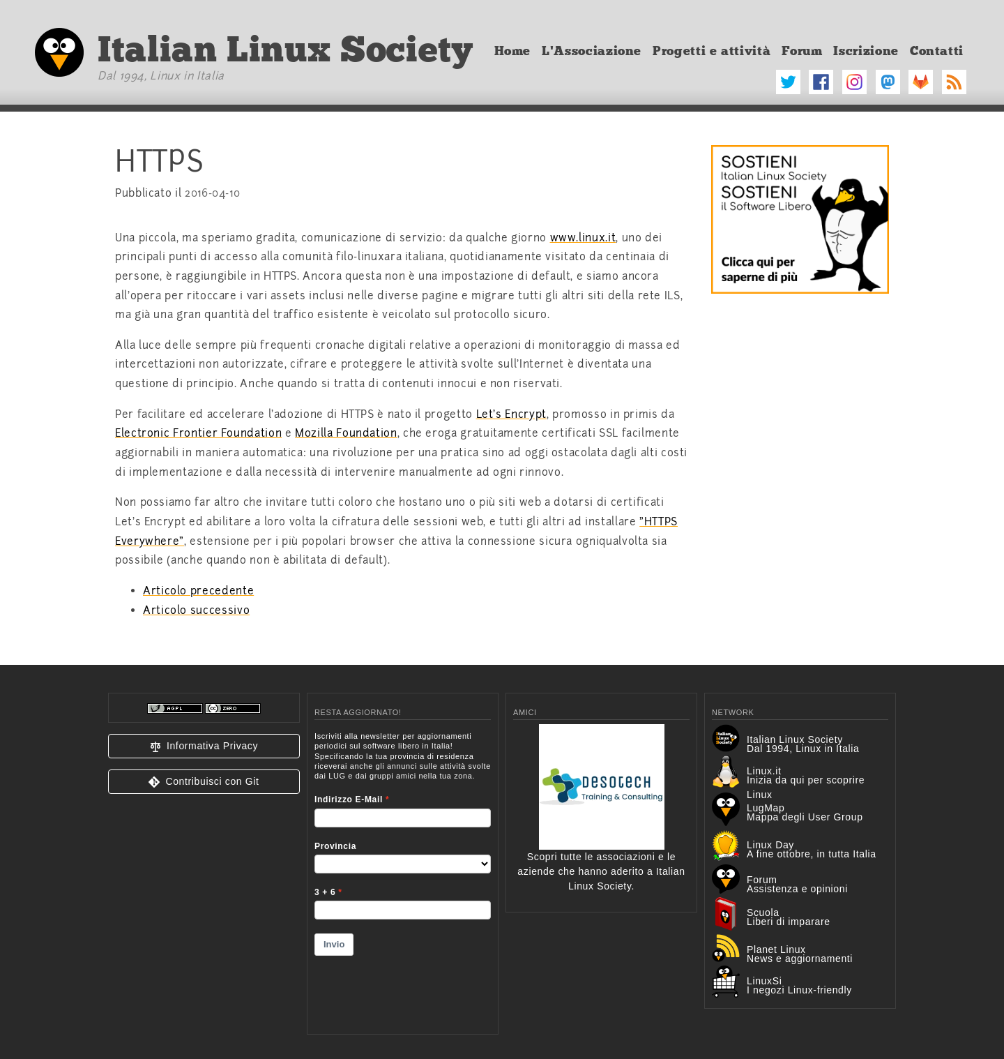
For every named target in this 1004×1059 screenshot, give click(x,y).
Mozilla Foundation (346, 433)
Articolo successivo (196, 610)
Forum (802, 51)
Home (512, 51)
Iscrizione (865, 51)
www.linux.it (583, 238)
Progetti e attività (711, 51)
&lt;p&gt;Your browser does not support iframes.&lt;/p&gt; (402, 874)
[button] (204, 746)
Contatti (937, 51)
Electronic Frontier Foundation (198, 433)
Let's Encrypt (511, 414)
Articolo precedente (198, 591)
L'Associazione (591, 51)
